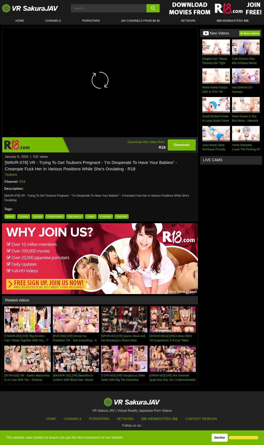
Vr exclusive (105, 216)
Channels (53, 20)
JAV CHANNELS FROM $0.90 (140, 20)
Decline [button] (219, 437)
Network (188, 20)
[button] (243, 437)
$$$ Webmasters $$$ (159, 419)
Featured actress (55, 216)
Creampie (23, 216)
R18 (22, 181)
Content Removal (201, 419)
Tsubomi (11, 174)
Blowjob (10, 216)
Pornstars (91, 20)
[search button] (153, 8)
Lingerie (90, 216)
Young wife (122, 216)
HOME (19, 20)
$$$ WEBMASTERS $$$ (233, 20)
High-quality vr (74, 216)
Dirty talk (38, 216)
